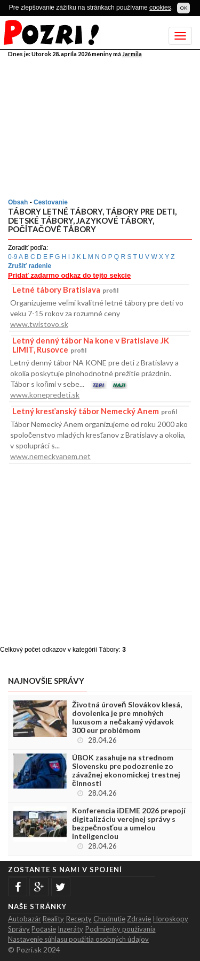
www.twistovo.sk (39, 324)
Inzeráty (70, 929)
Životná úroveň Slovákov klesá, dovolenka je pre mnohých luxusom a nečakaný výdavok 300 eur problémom (127, 717)
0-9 (12, 257)
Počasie (43, 929)
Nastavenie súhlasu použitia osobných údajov (78, 939)
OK (183, 8)
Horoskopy (170, 918)
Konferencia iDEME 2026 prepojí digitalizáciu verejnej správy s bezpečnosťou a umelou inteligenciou (129, 823)
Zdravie (139, 918)
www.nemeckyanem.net (50, 456)
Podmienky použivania (120, 929)
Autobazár (24, 918)
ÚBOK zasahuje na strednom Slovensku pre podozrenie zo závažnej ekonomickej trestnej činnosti (126, 770)
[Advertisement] (101, 126)
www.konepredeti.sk (44, 394)
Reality (53, 918)
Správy (19, 929)
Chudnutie (109, 918)
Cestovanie (51, 202)
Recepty (79, 918)
